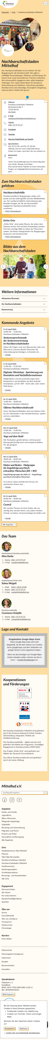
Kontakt (5, 962)
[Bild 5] (28, 275)
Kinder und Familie (9, 812)
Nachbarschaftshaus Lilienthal (14, 860)
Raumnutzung (7, 310)
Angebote (6, 809)
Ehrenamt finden (8, 889)
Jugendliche (6, 815)
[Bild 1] (21, 275)
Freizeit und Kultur (9, 834)
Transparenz (7, 922)
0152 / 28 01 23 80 (18, 587)
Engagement (7, 886)
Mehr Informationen (13, 211)
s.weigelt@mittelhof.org (20, 592)
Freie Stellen (7, 939)
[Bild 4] (26, 275)
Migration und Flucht (10, 831)
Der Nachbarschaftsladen (11, 304)
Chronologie (6, 928)
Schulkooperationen (10, 873)
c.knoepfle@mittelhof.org (21, 619)
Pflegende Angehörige (11, 821)
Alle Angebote (9, 525)
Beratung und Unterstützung (13, 828)
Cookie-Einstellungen (26, 660)
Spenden (5, 902)
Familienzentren (8, 866)
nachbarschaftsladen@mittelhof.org (22, 119)
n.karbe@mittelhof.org (19, 563)
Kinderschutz (7, 925)
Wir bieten (6, 893)
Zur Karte (12, 112)
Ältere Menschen (9, 818)
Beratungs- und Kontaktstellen (14, 876)
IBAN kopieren (8, 994)
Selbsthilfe (6, 825)
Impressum (6, 958)
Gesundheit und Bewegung (13, 837)
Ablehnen (23, 1029)
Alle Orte (5, 879)
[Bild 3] (24, 275)
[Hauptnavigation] (45, 3)
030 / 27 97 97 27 (15, 125)
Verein (4, 913)
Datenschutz (7, 950)
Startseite (5, 12)
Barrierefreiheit (8, 966)
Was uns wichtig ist (9, 919)
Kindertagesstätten (9, 869)
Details (24, 355)
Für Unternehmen (9, 896)
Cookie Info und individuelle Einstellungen (23, 1033)
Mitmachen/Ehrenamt (10, 298)
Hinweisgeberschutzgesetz (12, 954)
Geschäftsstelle (8, 916)
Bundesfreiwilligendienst (12, 899)
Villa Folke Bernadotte (10, 857)
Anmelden (6, 969)
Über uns (6, 909)
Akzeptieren (9, 1029)
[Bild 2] (22, 275)
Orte (13, 12)
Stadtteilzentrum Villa (14, 851)
